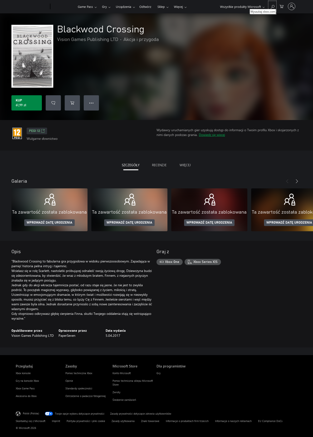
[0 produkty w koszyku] (282, 6)
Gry (104, 7)
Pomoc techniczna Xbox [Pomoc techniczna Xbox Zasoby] (78, 373)
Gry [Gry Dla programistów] (158, 373)
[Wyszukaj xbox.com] (272, 6)
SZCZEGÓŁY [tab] (131, 165)
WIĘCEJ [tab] (185, 165)
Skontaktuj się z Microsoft (30, 420)
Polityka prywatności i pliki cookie (86, 420)
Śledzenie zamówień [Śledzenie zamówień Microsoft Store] (124, 399)
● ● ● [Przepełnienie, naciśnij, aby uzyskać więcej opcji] (91, 102)
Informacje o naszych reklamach (233, 420)
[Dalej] (297, 181)
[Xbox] (63, 6)
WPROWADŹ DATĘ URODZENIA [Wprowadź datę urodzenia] (49, 222)
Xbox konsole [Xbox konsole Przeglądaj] (23, 373)
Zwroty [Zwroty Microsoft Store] (116, 392)
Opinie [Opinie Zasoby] (69, 380)
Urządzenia (123, 7)
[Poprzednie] (287, 181)
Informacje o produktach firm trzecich (187, 420)
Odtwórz (145, 7)
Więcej (178, 7)
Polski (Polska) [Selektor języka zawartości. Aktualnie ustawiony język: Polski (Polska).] (31, 413)
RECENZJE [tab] (159, 165)
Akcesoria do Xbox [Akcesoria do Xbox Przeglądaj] (26, 395)
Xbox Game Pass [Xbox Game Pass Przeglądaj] (25, 388)
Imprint (56, 420)
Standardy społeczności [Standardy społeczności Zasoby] (78, 388)
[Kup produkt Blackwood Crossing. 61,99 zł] (26, 103)
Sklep (161, 7)
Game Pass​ (85, 7)
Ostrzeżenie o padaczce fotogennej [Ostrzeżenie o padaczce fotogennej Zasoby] (85, 395)
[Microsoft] (32, 6)
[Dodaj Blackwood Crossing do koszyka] (72, 103)
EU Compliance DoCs (270, 420)
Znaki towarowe (150, 420)
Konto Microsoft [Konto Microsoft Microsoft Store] (121, 373)
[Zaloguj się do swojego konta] (291, 6)
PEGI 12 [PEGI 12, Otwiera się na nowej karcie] (37, 131)
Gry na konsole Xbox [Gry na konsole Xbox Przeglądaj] (27, 380)
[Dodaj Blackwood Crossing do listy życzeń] (53, 103)
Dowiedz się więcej (212, 134)
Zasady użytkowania (123, 420)
